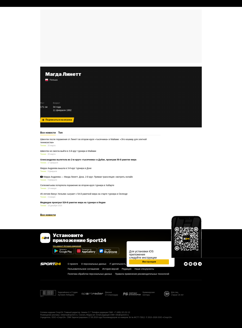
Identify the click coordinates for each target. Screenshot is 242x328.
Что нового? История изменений (67, 246)
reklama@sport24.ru (69, 315)
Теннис (43, 145)
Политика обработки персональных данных (90, 274)
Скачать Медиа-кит (87, 315)
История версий (110, 269)
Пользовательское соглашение (83, 269)
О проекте (73, 264)
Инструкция (149, 262)
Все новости (48, 215)
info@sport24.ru (122, 315)
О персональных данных (93, 264)
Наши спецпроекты (144, 269)
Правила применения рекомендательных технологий (142, 274)
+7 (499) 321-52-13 (122, 312)
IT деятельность (117, 264)
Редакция (126, 269)
